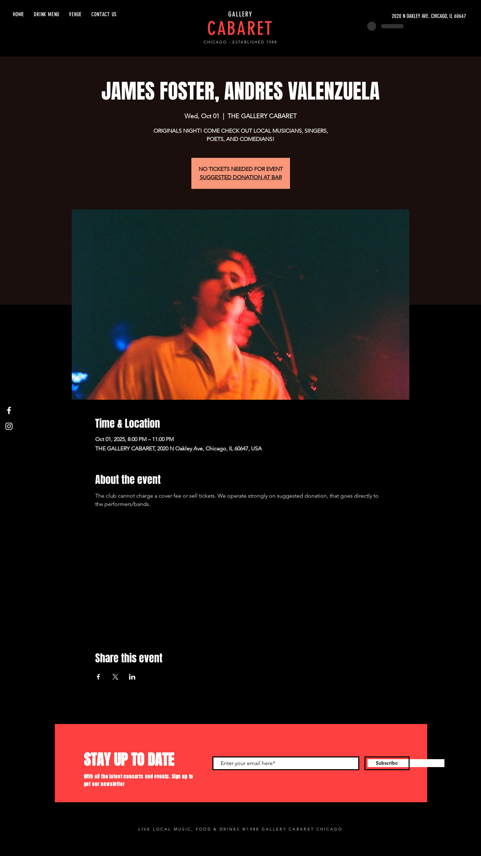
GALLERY (240, 14)
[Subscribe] (387, 763)
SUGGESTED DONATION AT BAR (241, 177)
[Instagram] (9, 426)
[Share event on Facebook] (98, 677)
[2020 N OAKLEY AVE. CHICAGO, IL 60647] (401, 16)
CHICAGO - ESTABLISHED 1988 (240, 42)
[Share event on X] (115, 677)
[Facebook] (9, 410)
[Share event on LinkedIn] (132, 677)
